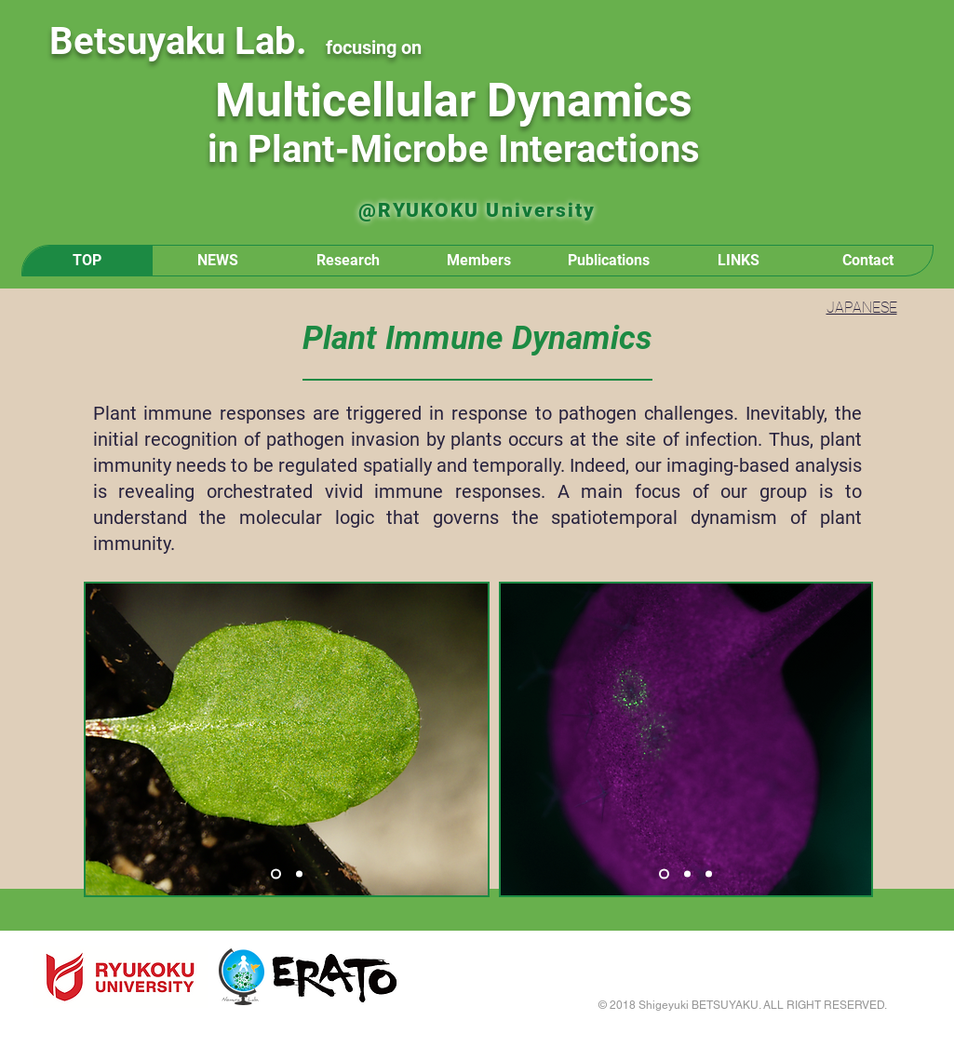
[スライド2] (299, 874)
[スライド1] (276, 874)
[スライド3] (708, 874)
